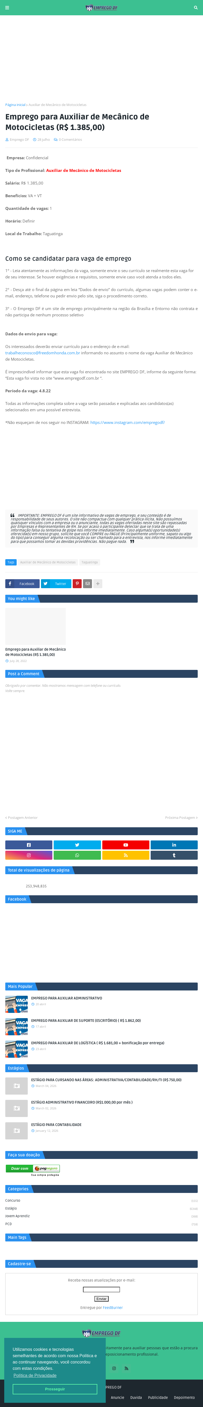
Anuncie (117, 1397)
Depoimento (184, 1397)
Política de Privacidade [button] (35, 1375)
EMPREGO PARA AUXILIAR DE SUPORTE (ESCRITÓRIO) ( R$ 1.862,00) (86, 1020)
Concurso (101, 1201)
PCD (101, 1224)
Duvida (136, 1397)
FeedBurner (113, 1308)
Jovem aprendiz (101, 1216)
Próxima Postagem (180, 817)
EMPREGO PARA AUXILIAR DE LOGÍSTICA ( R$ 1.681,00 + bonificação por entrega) (97, 1043)
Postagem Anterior (23, 817)
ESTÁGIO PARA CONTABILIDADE (56, 1125)
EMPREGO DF (111, 1387)
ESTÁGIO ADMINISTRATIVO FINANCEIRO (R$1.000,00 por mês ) (82, 1102)
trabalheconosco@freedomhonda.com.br (42, 352)
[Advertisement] (101, 59)
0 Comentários (70, 139)
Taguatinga (90, 562)
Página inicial (15, 104)
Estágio (101, 1209)
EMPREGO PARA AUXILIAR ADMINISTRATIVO (66, 998)
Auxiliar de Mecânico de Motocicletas (57, 104)
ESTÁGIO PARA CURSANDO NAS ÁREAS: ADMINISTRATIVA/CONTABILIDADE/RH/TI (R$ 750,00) (106, 1080)
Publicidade (158, 1397)
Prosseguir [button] (55, 1389)
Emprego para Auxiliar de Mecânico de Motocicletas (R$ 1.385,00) (35, 652)
